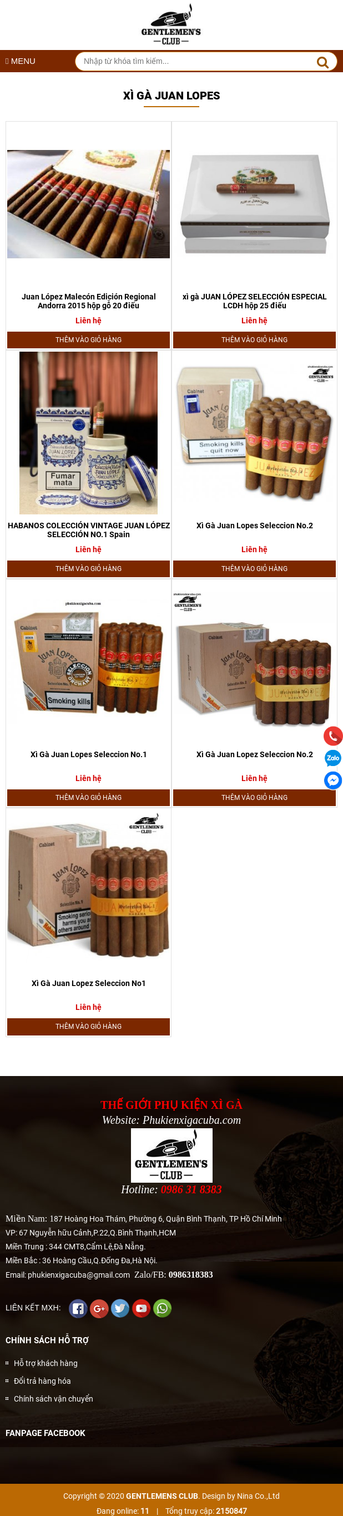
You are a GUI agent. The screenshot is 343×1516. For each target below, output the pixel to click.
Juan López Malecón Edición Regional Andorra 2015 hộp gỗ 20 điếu (89, 301)
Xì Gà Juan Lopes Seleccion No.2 (254, 525)
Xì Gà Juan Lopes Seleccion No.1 (89, 754)
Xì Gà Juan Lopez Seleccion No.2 (254, 754)
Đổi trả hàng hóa (42, 1381)
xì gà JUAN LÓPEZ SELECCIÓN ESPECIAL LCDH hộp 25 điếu (255, 301)
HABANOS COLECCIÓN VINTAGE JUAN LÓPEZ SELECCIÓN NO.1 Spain (89, 530)
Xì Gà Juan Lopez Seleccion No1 (89, 983)
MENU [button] (21, 61)
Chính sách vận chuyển (53, 1398)
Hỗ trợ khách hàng (46, 1363)
